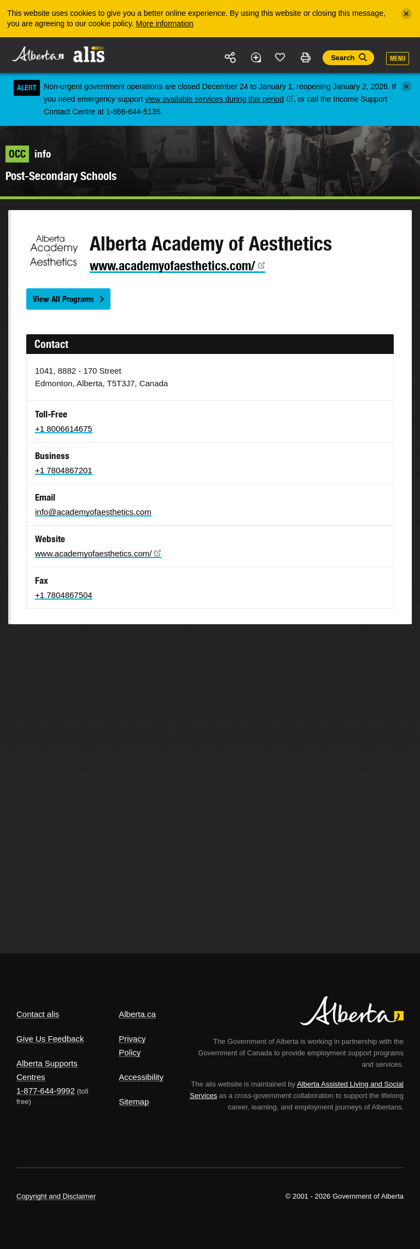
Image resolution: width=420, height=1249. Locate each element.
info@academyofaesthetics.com (93, 511)
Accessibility (141, 1077)
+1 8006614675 (63, 428)
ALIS (89, 54)
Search (342, 58)
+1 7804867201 (63, 470)
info (28, 154)
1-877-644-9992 (45, 1090)
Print (305, 57)
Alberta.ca (137, 1014)
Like (280, 56)
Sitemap (134, 1101)
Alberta (37, 54)
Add (255, 57)
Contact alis (37, 1014)
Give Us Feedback (50, 1038)
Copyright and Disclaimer (56, 1196)
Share (230, 57)
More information (165, 23)
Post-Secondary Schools (60, 176)
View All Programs (63, 299)
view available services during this (219, 99)
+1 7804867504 (63, 595)
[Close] (406, 13)
